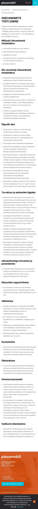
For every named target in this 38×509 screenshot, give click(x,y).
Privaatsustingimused (7, 12)
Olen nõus (20, 507)
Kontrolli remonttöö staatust (12, 484)
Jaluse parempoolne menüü (19, 10)
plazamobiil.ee (5, 10)
